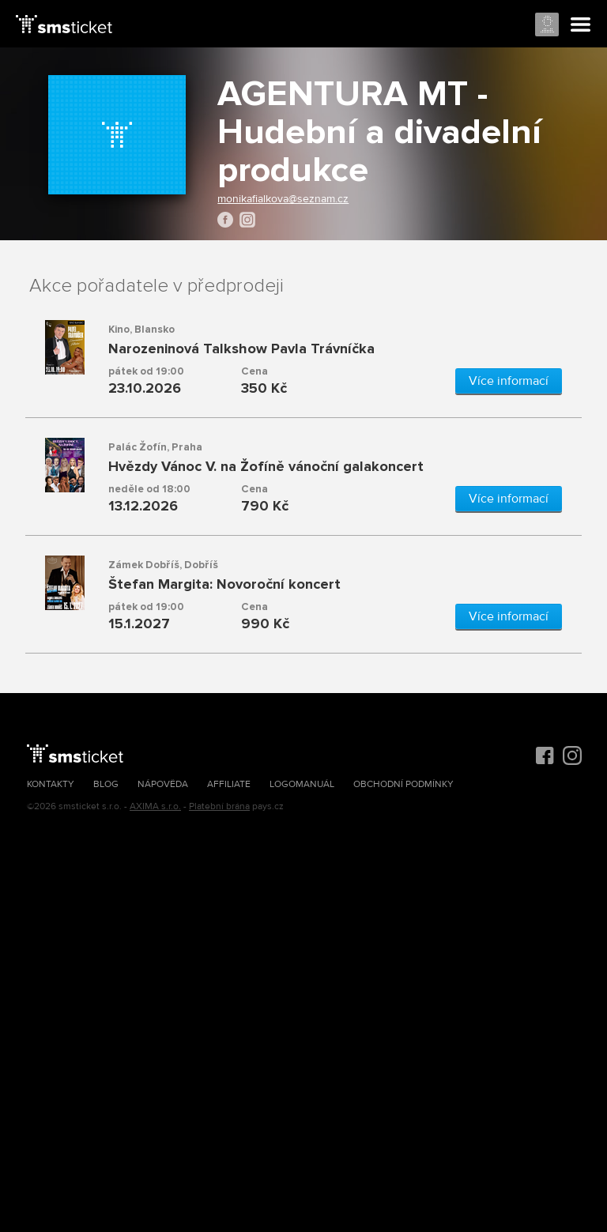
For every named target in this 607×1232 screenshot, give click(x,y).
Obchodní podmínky (403, 784)
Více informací (509, 381)
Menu (581, 25)
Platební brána (219, 806)
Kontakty (50, 784)
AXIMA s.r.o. (155, 806)
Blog (106, 784)
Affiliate (229, 784)
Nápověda (163, 784)
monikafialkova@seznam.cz (283, 198)
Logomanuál (302, 784)
